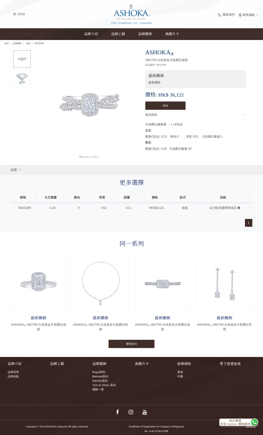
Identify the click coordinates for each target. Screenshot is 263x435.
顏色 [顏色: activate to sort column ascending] (77, 197)
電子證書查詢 (230, 364)
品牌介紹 (91, 34)
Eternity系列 (100, 380)
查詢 (165, 106)
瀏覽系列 (131, 343)
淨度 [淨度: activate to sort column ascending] (102, 197)
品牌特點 (13, 376)
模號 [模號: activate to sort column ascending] (23, 197)
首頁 (6, 43)
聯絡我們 (226, 14)
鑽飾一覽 (98, 389)
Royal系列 (98, 372)
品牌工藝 (118, 34)
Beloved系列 (100, 376)
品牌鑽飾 (145, 34)
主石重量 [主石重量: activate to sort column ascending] (51, 197)
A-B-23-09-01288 (158, 431)
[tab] (195, 114)
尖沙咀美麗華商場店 (224, 208)
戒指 (28, 43)
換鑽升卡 (172, 34)
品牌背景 (13, 372)
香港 (180, 372)
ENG (21, 14)
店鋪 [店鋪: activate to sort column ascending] (223, 197)
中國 (180, 376)
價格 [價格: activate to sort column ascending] (155, 197)
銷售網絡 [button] (248, 15)
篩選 (14, 170)
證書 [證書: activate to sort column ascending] (127, 197)
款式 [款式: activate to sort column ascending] (183, 197)
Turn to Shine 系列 (104, 385)
